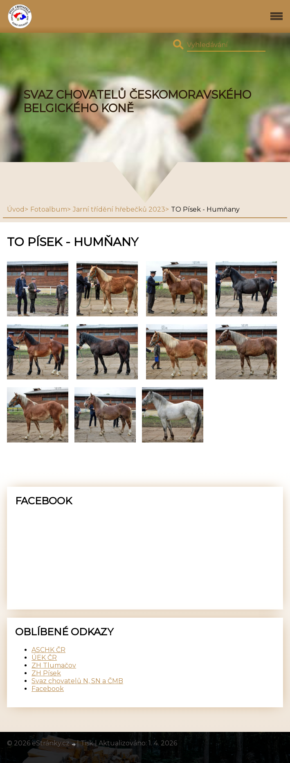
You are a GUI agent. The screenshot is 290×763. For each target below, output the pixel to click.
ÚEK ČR (44, 657)
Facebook (47, 689)
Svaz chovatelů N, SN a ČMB (77, 681)
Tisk (87, 743)
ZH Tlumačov (53, 665)
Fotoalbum (48, 209)
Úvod (16, 209)
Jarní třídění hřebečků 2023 (119, 209)
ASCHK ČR (48, 650)
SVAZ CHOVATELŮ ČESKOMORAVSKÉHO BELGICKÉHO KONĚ (137, 101)
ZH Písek (46, 673)
